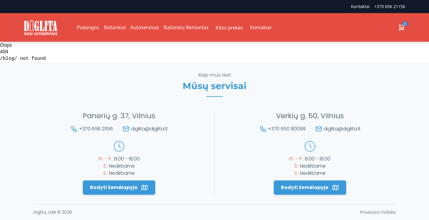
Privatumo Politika (378, 212)
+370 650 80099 (287, 128)
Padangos (88, 27)
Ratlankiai (115, 27)
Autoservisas (144, 27)
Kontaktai (360, 6)
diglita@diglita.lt (149, 128)
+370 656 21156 (389, 6)
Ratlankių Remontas (186, 27)
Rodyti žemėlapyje (119, 187)
